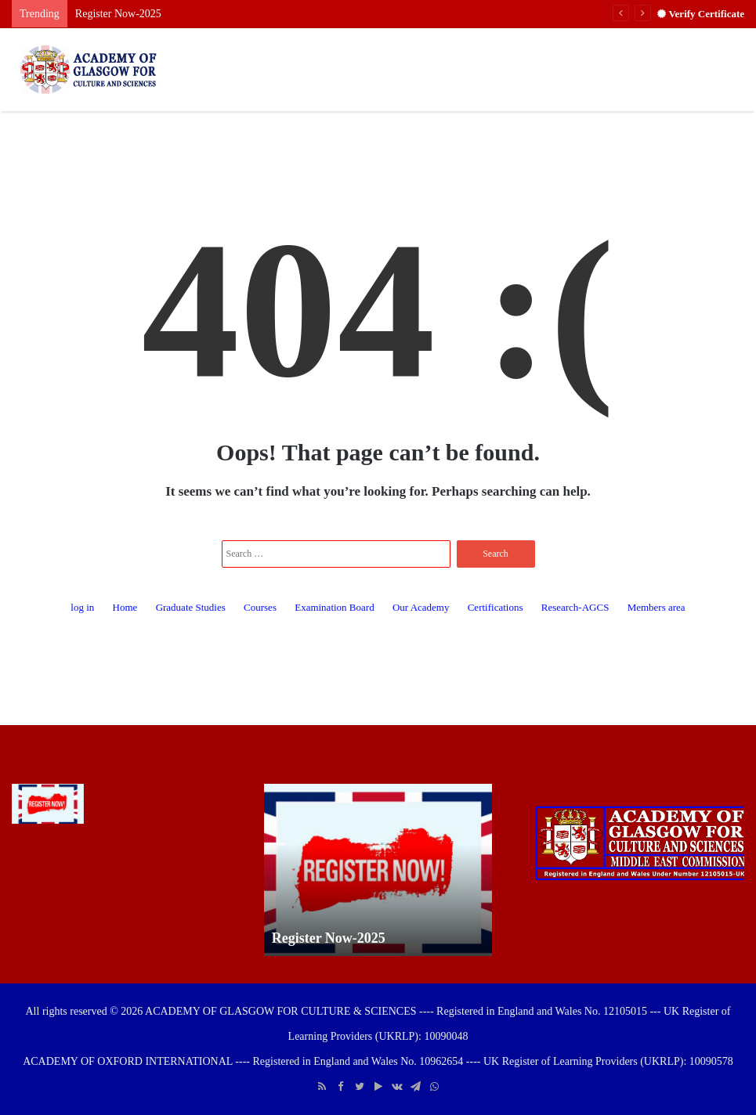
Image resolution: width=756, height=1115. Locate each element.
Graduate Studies (191, 607)
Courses (260, 607)
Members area (656, 607)
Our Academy (421, 607)
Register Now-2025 (118, 14)
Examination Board (334, 607)
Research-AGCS (575, 607)
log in (82, 607)
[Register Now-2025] (48, 804)
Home (125, 607)
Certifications (495, 607)
